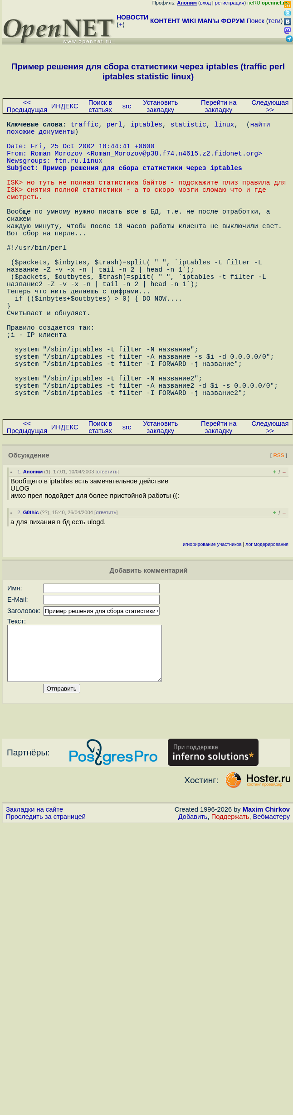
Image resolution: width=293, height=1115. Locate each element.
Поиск (255, 20)
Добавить (193, 898)
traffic (85, 125)
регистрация (229, 2)
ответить (107, 542)
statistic (188, 125)
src (127, 106)
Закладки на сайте (34, 891)
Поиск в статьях (100, 106)
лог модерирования (266, 615)
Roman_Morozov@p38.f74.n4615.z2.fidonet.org (174, 161)
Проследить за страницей (46, 898)
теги (275, 20)
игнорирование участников (212, 615)
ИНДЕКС (64, 106)
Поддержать (230, 898)
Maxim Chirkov (266, 891)
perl (114, 125)
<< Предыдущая (27, 106)
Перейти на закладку (218, 106)
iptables (146, 125)
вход (205, 2)
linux (224, 125)
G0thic (31, 583)
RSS (278, 526)
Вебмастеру (271, 898)
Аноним (33, 542)
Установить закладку (160, 106)
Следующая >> (269, 106)
